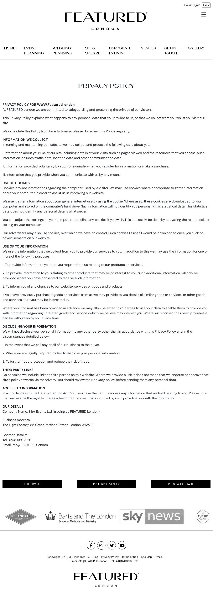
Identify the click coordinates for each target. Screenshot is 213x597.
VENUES (148, 48)
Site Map (146, 557)
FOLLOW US (32, 484)
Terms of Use (130, 557)
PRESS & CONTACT (180, 484)
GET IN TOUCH (170, 50)
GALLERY (197, 48)
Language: (192, 5)
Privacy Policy (110, 557)
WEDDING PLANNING (62, 50)
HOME (9, 48)
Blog (95, 557)
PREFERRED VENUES (106, 484)
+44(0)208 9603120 (126, 561)
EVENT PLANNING (34, 50)
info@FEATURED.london (92, 561)
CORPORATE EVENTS (120, 50)
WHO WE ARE (92, 50)
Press (158, 557)
